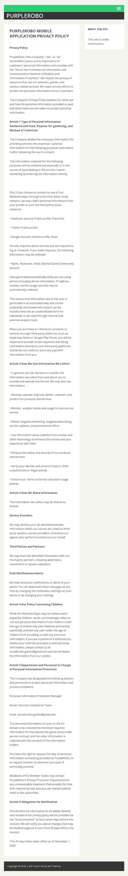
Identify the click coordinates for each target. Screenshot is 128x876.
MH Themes (54, 866)
